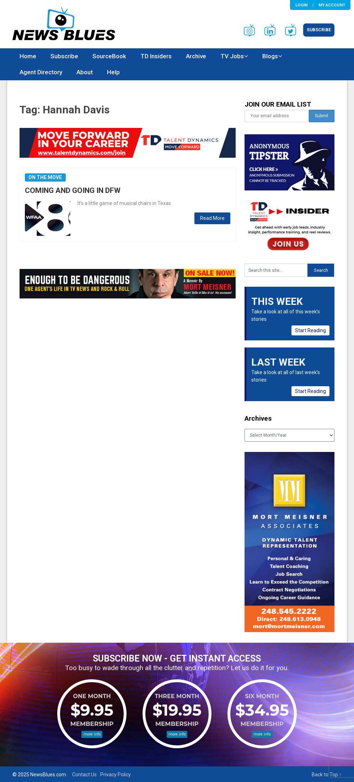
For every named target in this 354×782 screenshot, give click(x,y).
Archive (196, 56)
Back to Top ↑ (327, 774)
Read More (212, 218)
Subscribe (319, 29)
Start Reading (310, 330)
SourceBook (109, 56)
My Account (331, 4)
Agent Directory (41, 72)
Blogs (270, 56)
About (84, 72)
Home (28, 56)
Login (301, 4)
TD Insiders (156, 56)
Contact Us (84, 774)
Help (113, 72)
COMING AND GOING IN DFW (72, 190)
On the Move (45, 177)
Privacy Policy (115, 774)
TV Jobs (232, 56)
